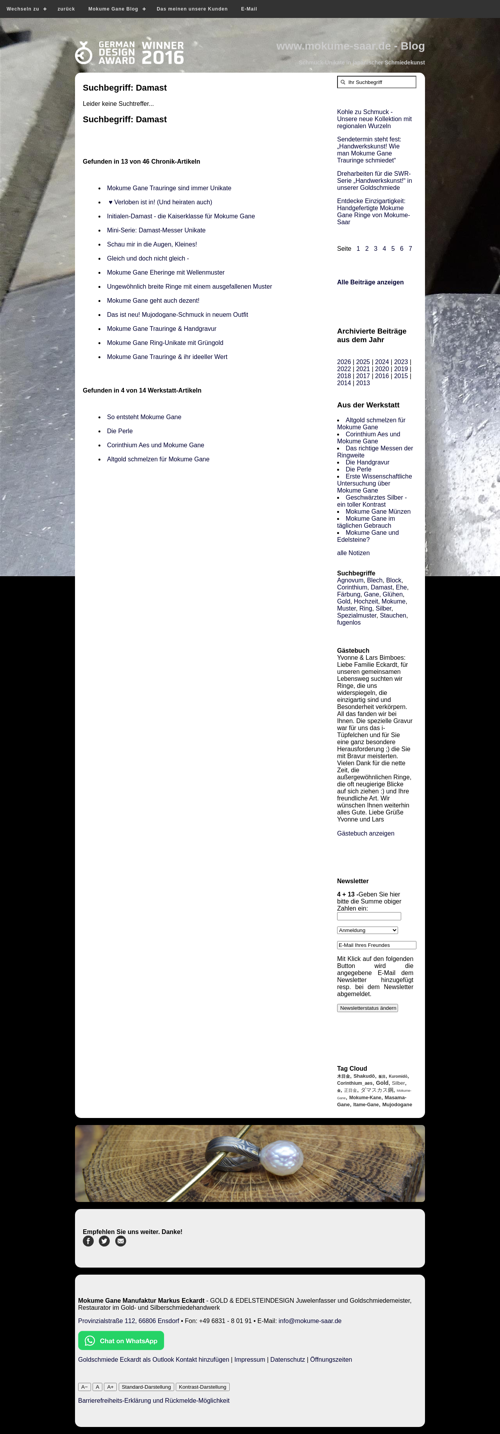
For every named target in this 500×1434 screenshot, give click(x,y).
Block (393, 580)
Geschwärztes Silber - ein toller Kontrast (372, 501)
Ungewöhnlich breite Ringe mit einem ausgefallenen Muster (189, 286)
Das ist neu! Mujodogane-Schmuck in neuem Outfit (177, 314)
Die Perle (120, 431)
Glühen (393, 594)
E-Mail (249, 9)
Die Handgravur (367, 462)
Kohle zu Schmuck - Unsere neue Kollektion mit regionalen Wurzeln (374, 119)
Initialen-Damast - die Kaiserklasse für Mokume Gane (181, 216)
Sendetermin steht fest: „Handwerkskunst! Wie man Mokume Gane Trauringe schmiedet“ (369, 150)
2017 (363, 376)
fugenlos (349, 622)
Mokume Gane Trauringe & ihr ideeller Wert (167, 357)
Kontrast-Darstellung (203, 1387)
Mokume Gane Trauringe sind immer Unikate (169, 188)
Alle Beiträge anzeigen (370, 282)
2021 (363, 369)
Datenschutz (287, 1359)
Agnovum (350, 580)
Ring (365, 608)
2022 (344, 369)
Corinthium (352, 587)
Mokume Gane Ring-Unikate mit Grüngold (165, 342)
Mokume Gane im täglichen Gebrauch (366, 522)
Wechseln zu (23, 9)
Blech (374, 580)
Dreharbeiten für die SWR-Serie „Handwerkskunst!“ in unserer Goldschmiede (374, 180)
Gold (343, 601)
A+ (110, 1387)
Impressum (249, 1359)
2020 (382, 369)
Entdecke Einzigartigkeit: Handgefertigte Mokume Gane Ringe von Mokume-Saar (373, 211)
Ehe (401, 587)
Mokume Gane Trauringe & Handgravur (161, 328)
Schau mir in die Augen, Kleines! (153, 244)
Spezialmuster (357, 615)
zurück (66, 9)
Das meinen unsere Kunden (192, 9)
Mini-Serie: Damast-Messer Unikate (156, 230)
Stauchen (393, 615)
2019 (401, 369)
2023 (401, 362)
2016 (382, 376)
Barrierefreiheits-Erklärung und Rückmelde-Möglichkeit (154, 1400)
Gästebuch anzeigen (366, 833)
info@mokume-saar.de (310, 1321)
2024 (382, 362)
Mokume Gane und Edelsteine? (368, 536)
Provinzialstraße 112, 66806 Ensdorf (128, 1321)
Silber (383, 608)
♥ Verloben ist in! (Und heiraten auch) (159, 202)
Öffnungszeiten (331, 1359)
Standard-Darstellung (146, 1387)
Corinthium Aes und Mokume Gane (155, 445)
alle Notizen (353, 553)
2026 (344, 362)
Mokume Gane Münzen (378, 511)
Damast (381, 587)
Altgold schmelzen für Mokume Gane (158, 459)
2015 (401, 376)
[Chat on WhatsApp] (121, 1348)
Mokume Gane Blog (113, 9)
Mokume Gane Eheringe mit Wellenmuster (166, 272)
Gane (371, 594)
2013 (363, 383)
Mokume (393, 601)
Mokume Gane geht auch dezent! (153, 300)
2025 (363, 362)
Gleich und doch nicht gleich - (149, 258)
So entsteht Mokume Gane (144, 417)
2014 (344, 383)
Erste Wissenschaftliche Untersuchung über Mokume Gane (374, 483)
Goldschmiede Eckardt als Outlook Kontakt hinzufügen (153, 1359)
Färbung (349, 594)
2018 (344, 376)
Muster (346, 608)
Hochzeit (366, 601)
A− (84, 1387)
